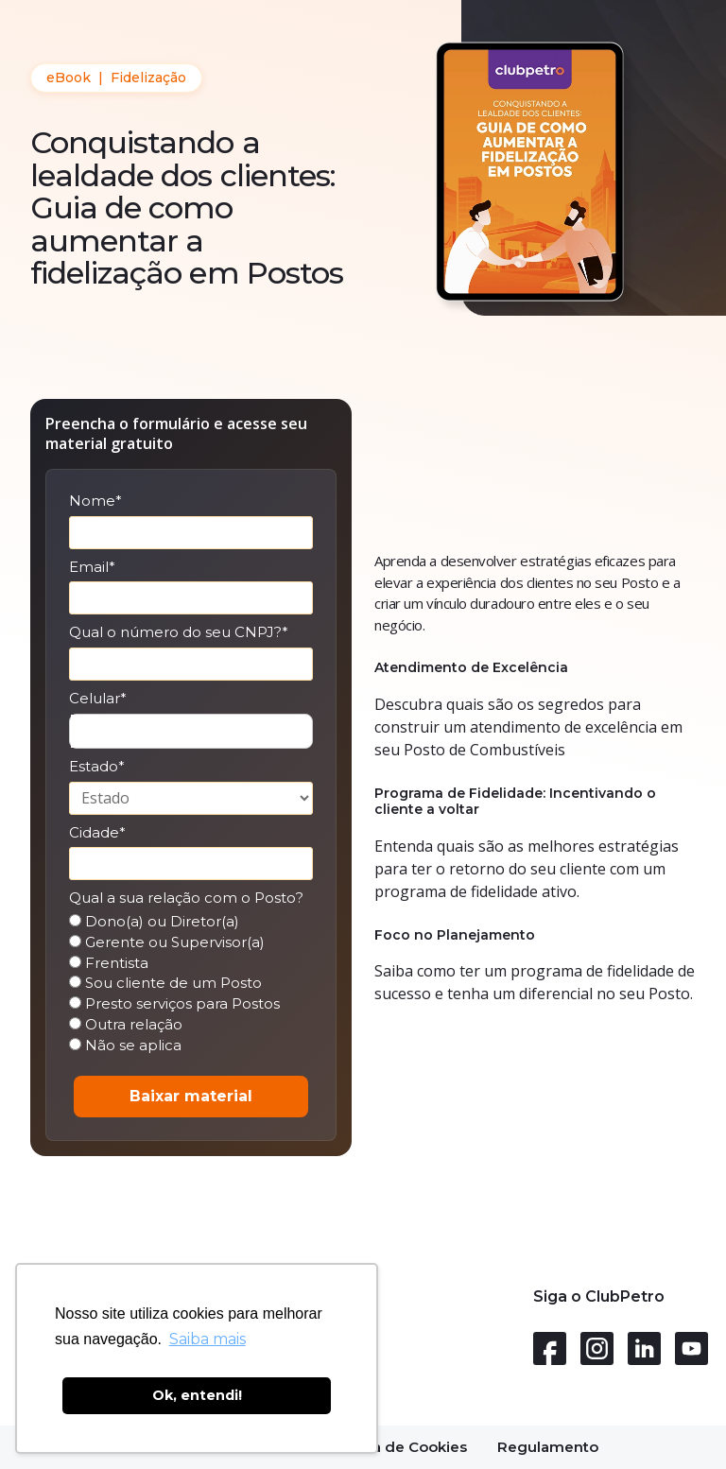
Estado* (97, 766)
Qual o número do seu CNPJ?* (178, 632)
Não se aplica (125, 1045)
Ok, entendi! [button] (197, 1395)
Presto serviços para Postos (174, 1003)
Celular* (98, 698)
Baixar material (191, 1096)
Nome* (95, 501)
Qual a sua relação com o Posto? (186, 898)
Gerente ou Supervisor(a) (167, 942)
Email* (92, 567)
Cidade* (97, 832)
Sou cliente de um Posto (165, 983)
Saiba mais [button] (207, 1339)
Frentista (108, 963)
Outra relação (125, 1024)
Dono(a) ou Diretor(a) (154, 921)
